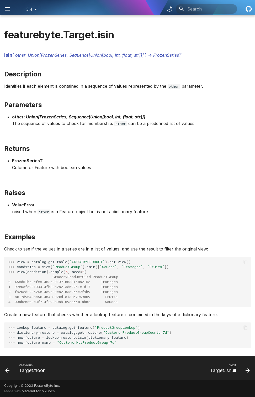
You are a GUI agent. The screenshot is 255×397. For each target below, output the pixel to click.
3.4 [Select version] (29, 9)
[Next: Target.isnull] (228, 368)
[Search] (206, 9)
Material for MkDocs (38, 391)
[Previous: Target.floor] (26, 368)
